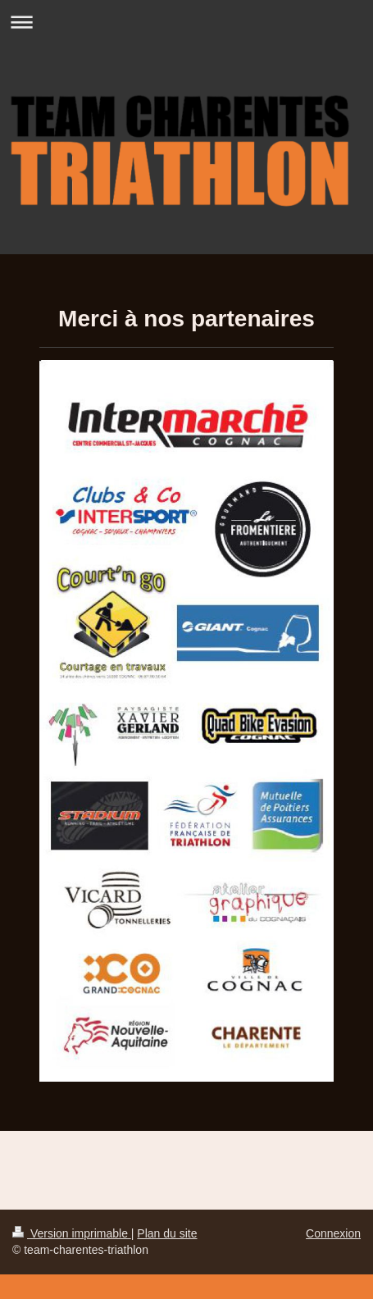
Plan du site (167, 1233)
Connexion (333, 1233)
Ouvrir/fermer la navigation (186, 21)
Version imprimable (71, 1233)
